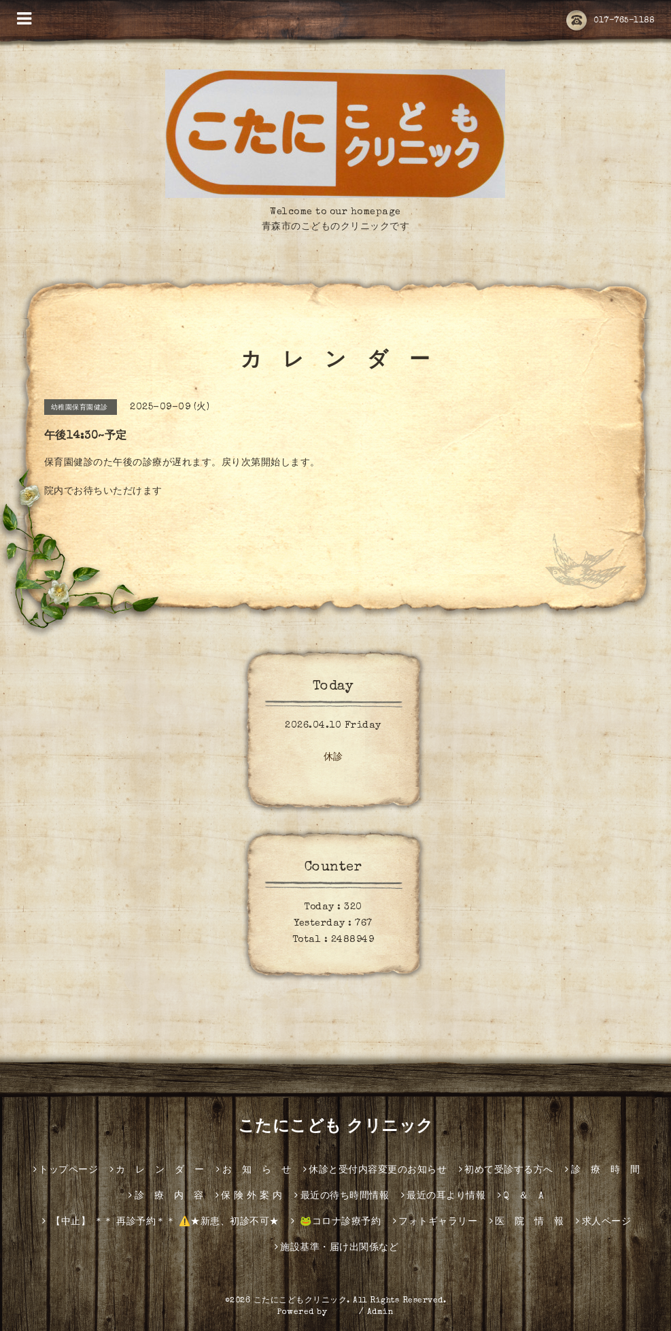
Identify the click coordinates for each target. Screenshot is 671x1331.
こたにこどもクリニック (300, 1301)
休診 (333, 757)
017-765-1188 (610, 21)
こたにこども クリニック (336, 1127)
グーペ (343, 1313)
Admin (380, 1313)
